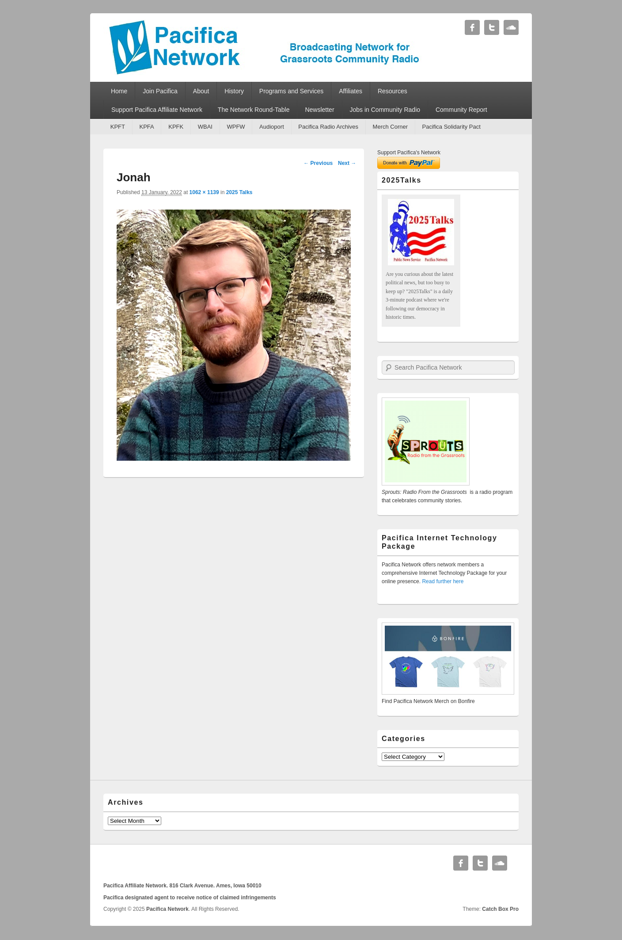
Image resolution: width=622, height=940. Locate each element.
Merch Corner (390, 126)
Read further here (442, 581)
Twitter (491, 27)
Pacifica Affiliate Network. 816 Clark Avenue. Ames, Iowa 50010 (182, 886)
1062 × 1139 (204, 192)
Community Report (461, 109)
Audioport (271, 126)
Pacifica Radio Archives (328, 126)
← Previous (318, 163)
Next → (347, 163)
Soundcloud (511, 27)
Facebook (472, 27)
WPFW (236, 126)
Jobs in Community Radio (385, 109)
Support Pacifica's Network (408, 152)
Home (119, 91)
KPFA (146, 126)
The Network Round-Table (254, 109)
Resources (392, 91)
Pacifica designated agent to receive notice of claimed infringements (189, 897)
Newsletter (319, 109)
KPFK (175, 126)
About (201, 91)
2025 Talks (239, 192)
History (234, 91)
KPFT (117, 126)
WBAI (205, 126)
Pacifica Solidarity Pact (451, 126)
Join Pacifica (160, 91)
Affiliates (350, 91)
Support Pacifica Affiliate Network (156, 109)
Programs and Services (291, 91)
